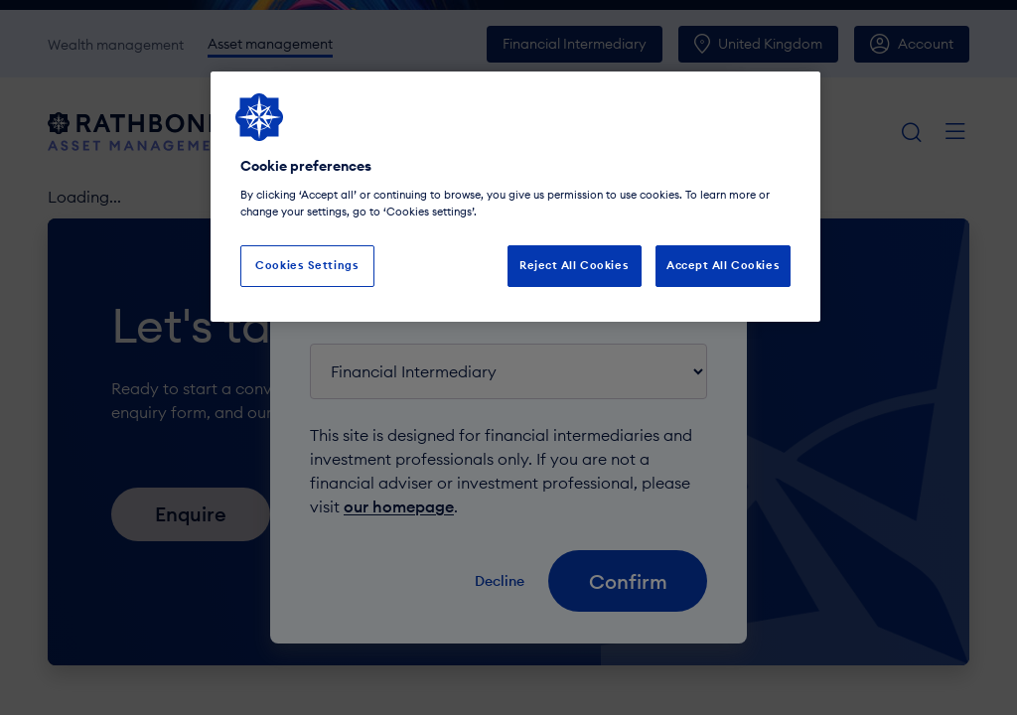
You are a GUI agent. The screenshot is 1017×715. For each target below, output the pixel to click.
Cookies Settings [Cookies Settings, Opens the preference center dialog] (307, 265)
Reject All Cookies (574, 265)
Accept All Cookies (723, 265)
